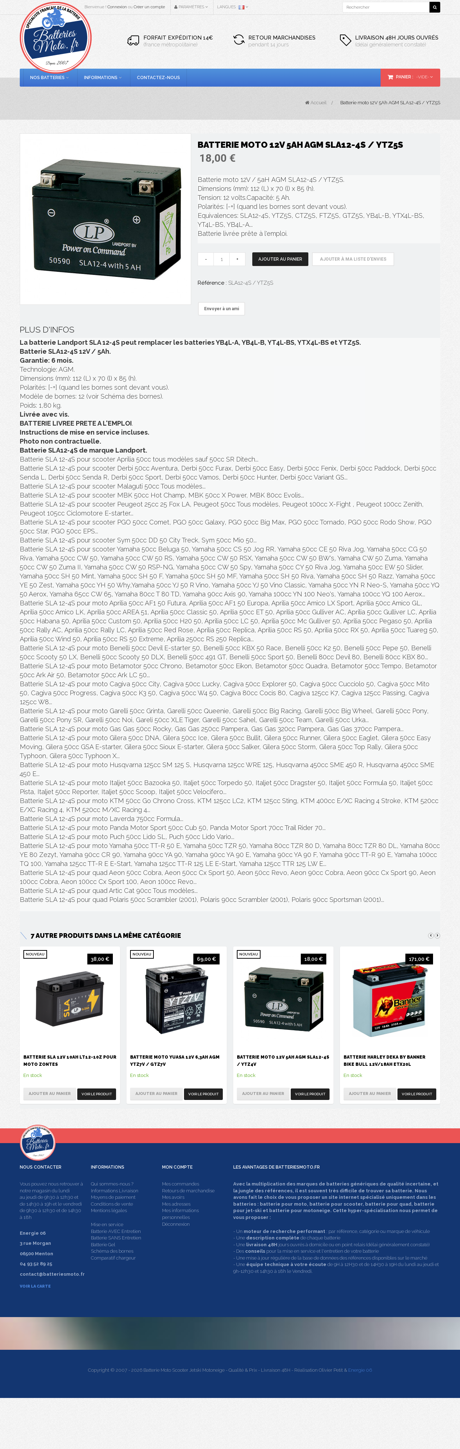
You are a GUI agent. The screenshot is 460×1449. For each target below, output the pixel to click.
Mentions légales (109, 1224)
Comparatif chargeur (113, 1271)
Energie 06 (360, 1421)
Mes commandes (180, 1197)
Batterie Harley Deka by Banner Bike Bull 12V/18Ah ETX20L (385, 1061)
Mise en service (107, 1238)
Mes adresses (176, 1217)
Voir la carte (35, 1300)
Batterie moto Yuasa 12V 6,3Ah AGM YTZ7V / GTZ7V (175, 1061)
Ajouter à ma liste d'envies (353, 259)
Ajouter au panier (280, 259)
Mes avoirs (173, 1211)
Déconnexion (176, 1237)
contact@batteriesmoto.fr (345, 1371)
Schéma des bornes (112, 1264)
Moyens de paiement (113, 1211)
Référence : (212, 283)
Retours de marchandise (188, 1204)
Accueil (316, 102)
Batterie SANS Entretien (116, 1251)
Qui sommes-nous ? (112, 1197)
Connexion (117, 7)
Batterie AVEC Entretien (116, 1244)
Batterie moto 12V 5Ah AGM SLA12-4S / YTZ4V (283, 1061)
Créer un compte (149, 7)
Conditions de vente (112, 1217)
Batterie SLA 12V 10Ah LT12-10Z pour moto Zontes (69, 1061)
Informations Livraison (114, 1204)
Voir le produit (97, 1094)
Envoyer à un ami (221, 308)
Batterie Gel (103, 1258)
